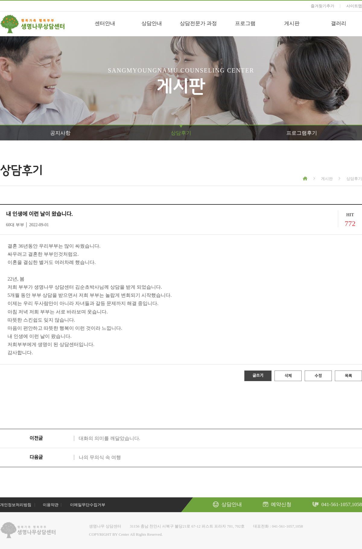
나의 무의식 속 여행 (100, 457)
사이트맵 (354, 6)
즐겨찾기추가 (322, 6)
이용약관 (51, 504)
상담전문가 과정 (198, 23)
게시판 (292, 23)
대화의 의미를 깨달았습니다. (109, 438)
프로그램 (245, 23)
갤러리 (338, 23)
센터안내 (105, 23)
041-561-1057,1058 (337, 504)
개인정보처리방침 (15, 504)
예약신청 (277, 504)
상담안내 (151, 23)
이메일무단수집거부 (87, 504)
